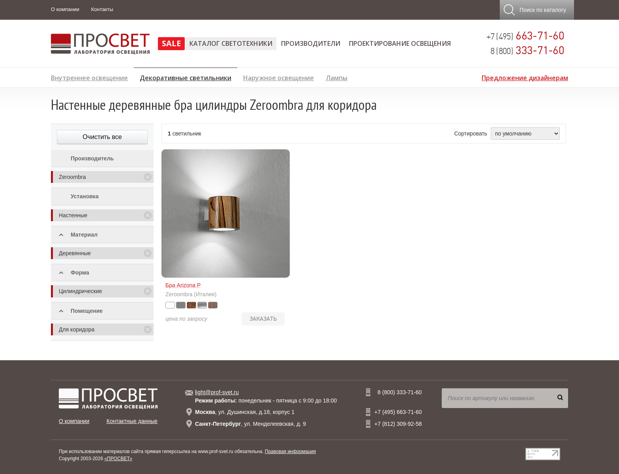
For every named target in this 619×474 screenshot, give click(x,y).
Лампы (336, 76)
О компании (65, 9)
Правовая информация (290, 451)
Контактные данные (132, 421)
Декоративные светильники (185, 76)
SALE (171, 43)
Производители (310, 43)
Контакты (102, 9)
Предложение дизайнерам (525, 76)
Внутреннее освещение (89, 76)
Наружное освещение (278, 76)
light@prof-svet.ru (217, 392)
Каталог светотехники (230, 43)
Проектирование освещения (400, 43)
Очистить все (102, 137)
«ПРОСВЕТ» (118, 458)
